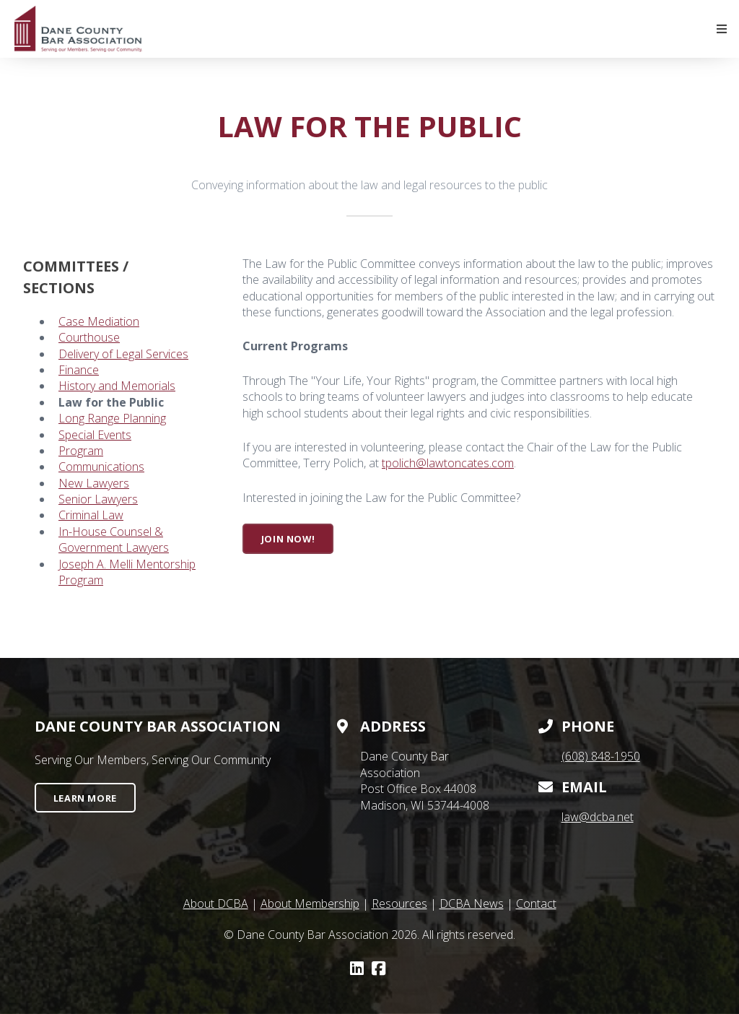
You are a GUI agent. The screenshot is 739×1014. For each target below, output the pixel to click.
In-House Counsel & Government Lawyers (113, 539)
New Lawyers (93, 483)
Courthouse (89, 337)
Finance (78, 370)
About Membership (310, 903)
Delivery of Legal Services (123, 354)
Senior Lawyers (98, 499)
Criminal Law (90, 515)
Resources (399, 903)
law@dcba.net (597, 817)
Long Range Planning (112, 418)
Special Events (94, 435)
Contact (536, 903)
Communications (101, 466)
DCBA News (472, 903)
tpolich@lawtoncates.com (448, 463)
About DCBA (215, 903)
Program (80, 451)
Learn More (85, 798)
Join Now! (288, 538)
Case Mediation (98, 321)
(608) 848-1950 (600, 756)
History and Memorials (116, 386)
